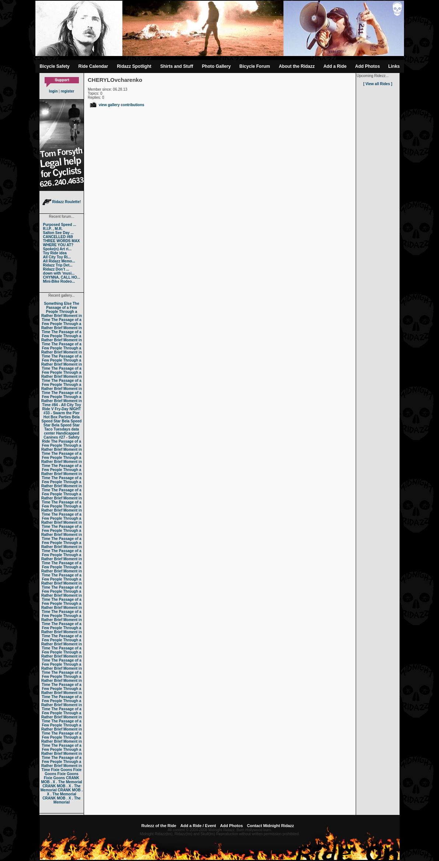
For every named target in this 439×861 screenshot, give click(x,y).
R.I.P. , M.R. (53, 229)
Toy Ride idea (55, 253)
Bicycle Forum (255, 66)
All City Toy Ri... (57, 257)
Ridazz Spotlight (134, 66)
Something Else (58, 303)
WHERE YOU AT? (58, 245)
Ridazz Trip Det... (58, 265)
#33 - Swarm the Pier (61, 413)
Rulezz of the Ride (158, 825)
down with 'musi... (59, 273)
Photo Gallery (216, 66)
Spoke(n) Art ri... (57, 249)
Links (394, 66)
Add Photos (367, 66)
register (67, 91)
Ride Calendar (93, 66)
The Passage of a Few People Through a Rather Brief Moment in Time (61, 311)
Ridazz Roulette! (61, 202)
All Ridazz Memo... (59, 261)
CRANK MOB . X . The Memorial (61, 780)
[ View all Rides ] (377, 84)
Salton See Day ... (58, 233)
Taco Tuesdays (57, 429)
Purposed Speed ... (59, 225)
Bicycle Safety (54, 66)
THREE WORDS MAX (61, 241)
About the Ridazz (296, 66)
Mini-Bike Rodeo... (59, 281)
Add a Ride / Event (198, 825)
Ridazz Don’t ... (56, 269)
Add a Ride (334, 66)
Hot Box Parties (57, 417)
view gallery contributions (116, 105)
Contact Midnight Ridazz (270, 825)
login (53, 91)
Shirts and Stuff (176, 66)
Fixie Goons (61, 770)
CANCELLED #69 (58, 237)
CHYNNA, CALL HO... (61, 277)
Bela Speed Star (61, 419)
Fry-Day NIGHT (68, 409)
